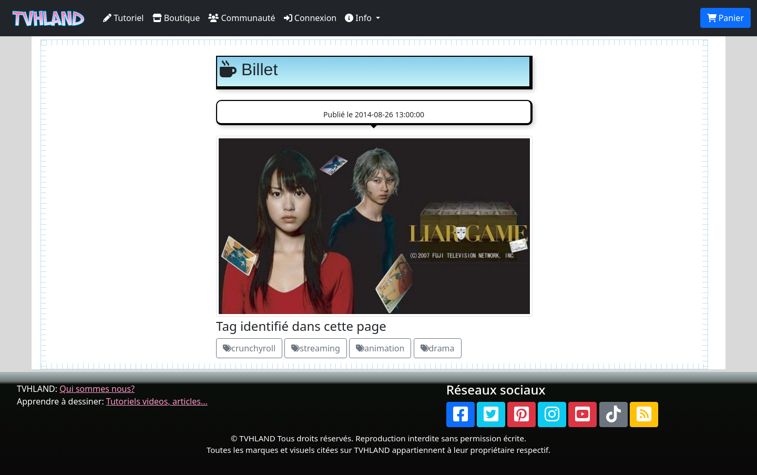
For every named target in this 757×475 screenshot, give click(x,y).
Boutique (176, 18)
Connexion (310, 18)
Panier (725, 18)
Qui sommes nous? (97, 389)
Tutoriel (123, 18)
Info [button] (359, 18)
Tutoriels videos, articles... (157, 401)
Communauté (241, 18)
